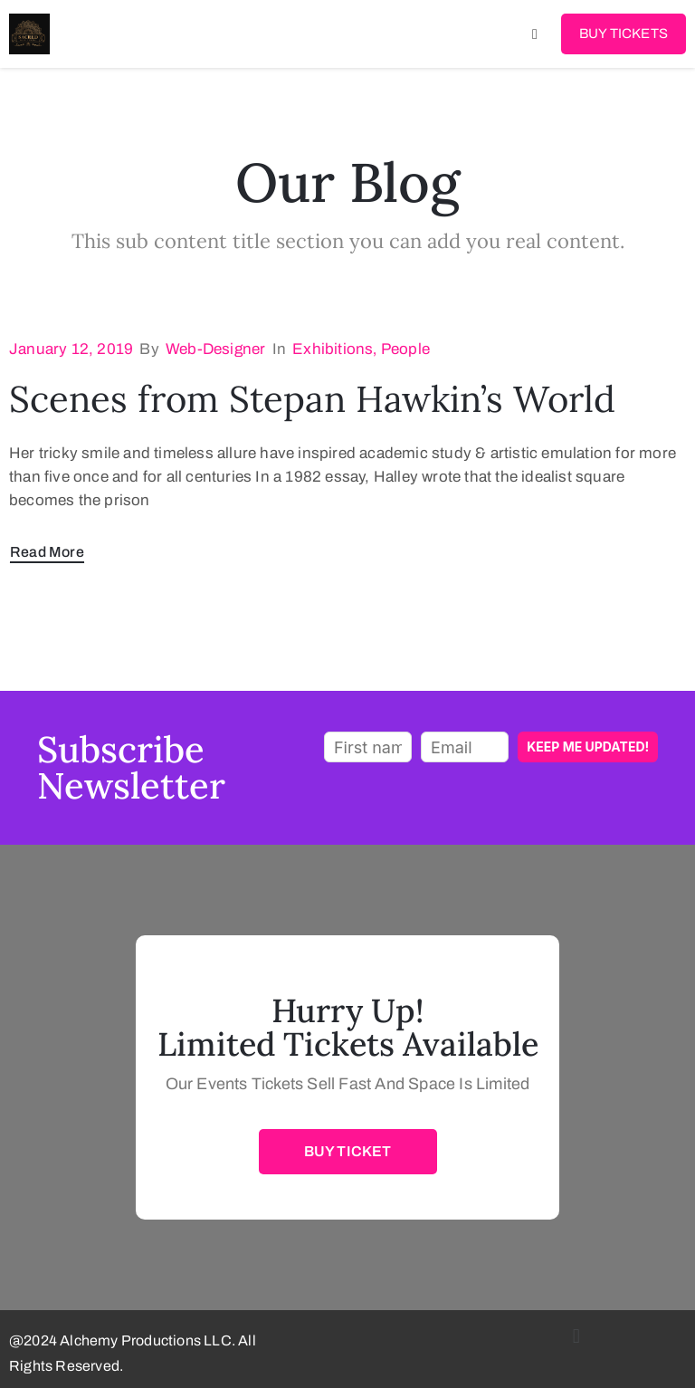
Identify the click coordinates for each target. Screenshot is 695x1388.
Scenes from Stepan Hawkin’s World (312, 399)
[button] (576, 1336)
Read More (47, 552)
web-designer (215, 349)
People (405, 349)
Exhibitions (332, 349)
